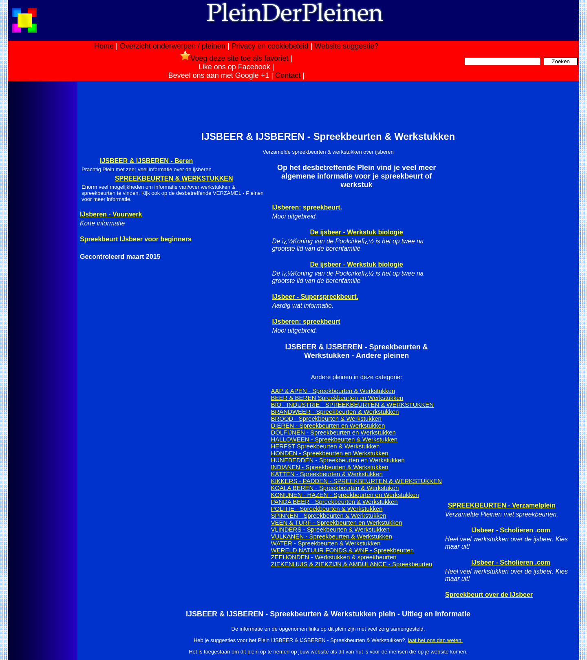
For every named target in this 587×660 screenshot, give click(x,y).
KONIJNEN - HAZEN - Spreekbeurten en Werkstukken (345, 494)
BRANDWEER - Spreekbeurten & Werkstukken (335, 411)
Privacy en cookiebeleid (270, 46)
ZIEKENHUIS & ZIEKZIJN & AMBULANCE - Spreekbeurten (351, 564)
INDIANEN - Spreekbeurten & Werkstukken (329, 467)
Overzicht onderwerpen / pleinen (172, 46)
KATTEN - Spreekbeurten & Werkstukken (327, 473)
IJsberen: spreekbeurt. (307, 207)
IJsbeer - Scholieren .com (510, 530)
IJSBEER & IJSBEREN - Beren (146, 160)
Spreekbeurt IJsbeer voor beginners (136, 239)
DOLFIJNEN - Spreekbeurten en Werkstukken (333, 432)
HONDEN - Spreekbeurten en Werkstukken (329, 453)
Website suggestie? (346, 46)
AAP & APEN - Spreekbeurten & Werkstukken (333, 390)
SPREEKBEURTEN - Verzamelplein (502, 505)
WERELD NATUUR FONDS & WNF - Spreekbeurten (342, 550)
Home (104, 46)
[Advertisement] (42, 211)
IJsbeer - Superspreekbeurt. (315, 296)
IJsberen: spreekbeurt (306, 321)
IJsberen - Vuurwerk (111, 214)
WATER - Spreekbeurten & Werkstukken (325, 543)
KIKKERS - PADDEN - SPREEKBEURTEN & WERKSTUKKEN (356, 480)
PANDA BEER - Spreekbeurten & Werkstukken (334, 501)
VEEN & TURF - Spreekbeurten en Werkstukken (336, 522)
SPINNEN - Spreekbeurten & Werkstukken (328, 515)
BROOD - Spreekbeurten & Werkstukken (326, 418)
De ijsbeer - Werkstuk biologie (356, 232)
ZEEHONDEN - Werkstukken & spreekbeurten (333, 557)
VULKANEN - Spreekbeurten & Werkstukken (331, 536)
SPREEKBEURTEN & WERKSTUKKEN (174, 178)
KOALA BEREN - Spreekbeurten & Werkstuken (335, 487)
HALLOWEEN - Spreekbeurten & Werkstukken (334, 439)
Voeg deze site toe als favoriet (234, 58)
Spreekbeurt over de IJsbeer (489, 594)
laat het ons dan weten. (435, 640)
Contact (287, 75)
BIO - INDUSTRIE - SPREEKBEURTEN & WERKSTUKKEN (352, 404)
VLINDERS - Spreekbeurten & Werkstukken (330, 529)
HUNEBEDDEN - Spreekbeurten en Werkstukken (337, 460)
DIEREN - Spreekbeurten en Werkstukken (328, 425)
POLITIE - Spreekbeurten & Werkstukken (326, 508)
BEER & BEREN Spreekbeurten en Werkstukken (337, 397)
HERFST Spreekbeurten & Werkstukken (325, 446)
